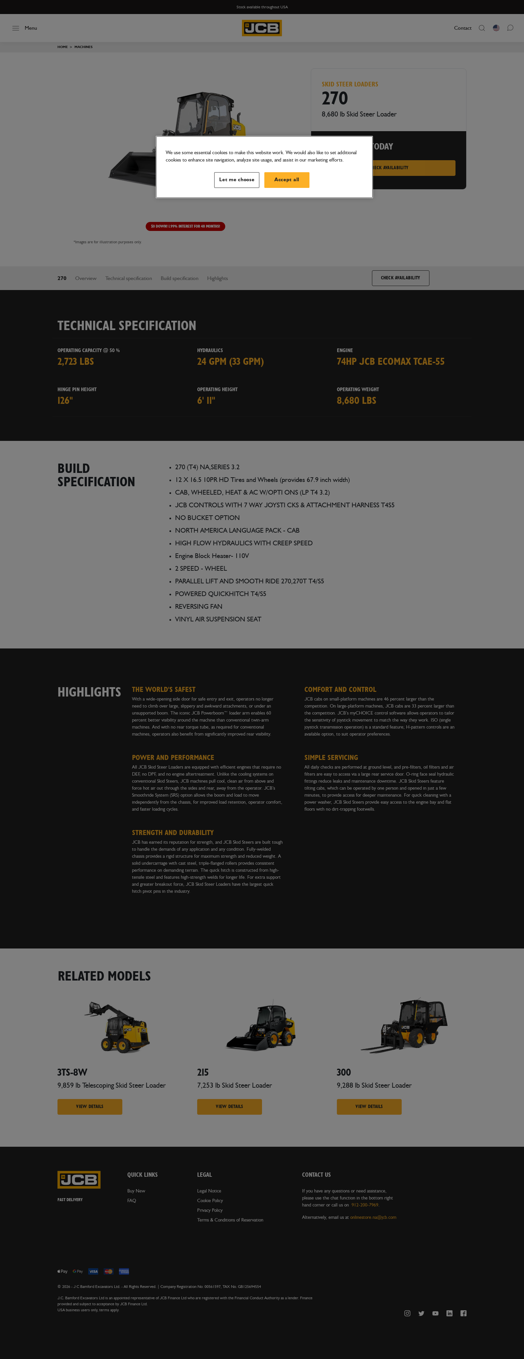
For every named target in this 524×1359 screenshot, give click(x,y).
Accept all (286, 179)
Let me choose (237, 179)
